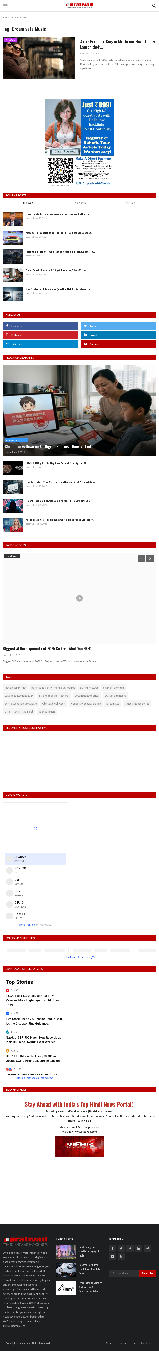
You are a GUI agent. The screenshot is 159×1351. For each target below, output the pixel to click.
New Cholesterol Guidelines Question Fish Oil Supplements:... (59, 289)
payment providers (113, 687)
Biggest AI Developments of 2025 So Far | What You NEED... (48, 648)
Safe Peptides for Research (54, 695)
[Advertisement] (79, 1188)
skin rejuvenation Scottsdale (21, 703)
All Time (130, 202)
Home (6, 17)
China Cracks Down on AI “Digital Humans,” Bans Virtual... (57, 270)
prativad (30, 218)
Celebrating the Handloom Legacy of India (89, 1251)
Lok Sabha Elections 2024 (19, 695)
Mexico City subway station (86, 703)
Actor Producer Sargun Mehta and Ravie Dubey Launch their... (117, 44)
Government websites (87, 695)
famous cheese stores (137, 703)
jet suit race (112, 703)
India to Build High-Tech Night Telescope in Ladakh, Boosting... (60, 251)
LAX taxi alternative (115, 695)
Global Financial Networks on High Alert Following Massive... (58, 501)
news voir (84, 53)
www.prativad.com (86, 1131)
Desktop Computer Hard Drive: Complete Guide (89, 1269)
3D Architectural (89, 687)
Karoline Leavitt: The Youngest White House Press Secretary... (60, 520)
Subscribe (147, 1273)
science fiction (47, 711)
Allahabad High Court (53, 703)
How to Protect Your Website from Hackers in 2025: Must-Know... (61, 482)
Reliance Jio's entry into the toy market (53, 687)
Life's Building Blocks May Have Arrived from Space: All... (57, 463)
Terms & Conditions (142, 1343)
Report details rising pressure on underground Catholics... (58, 214)
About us (110, 1343)
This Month (79, 202)
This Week (28, 202)
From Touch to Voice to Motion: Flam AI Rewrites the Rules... (90, 1287)
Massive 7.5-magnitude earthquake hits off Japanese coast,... (59, 233)
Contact (123, 1343)
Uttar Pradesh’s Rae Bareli (19, 711)
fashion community (15, 687)
